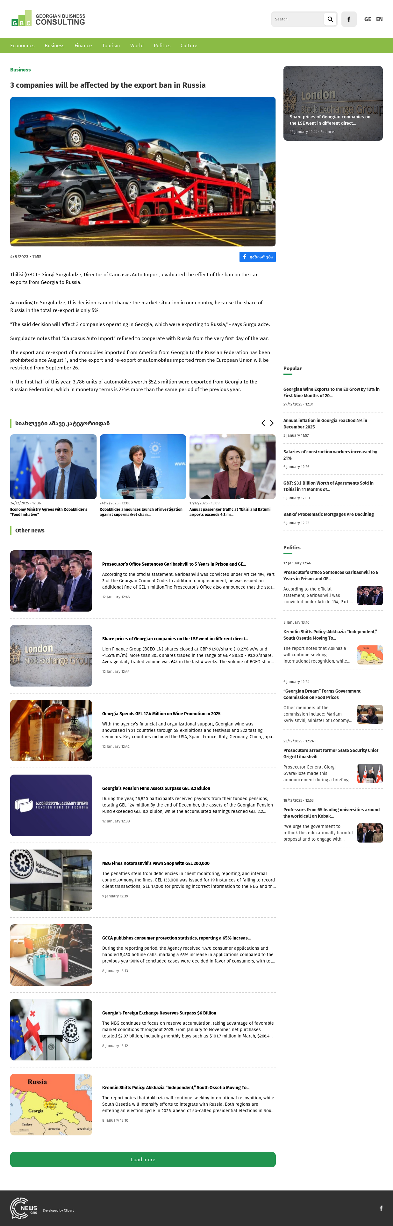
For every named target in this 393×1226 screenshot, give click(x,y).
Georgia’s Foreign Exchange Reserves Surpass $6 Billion (159, 1013)
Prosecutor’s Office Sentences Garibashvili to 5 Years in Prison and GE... (174, 564)
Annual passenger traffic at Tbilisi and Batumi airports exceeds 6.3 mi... (229, 512)
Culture (189, 45)
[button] (263, 423)
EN (379, 19)
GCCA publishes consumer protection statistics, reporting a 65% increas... (176, 938)
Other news (30, 530)
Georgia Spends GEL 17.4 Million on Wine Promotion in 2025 (161, 714)
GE (367, 19)
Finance (83, 45)
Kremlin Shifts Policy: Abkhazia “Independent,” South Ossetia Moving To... (175, 1087)
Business (54, 45)
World (137, 45)
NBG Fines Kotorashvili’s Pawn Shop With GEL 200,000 (156, 863)
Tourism (111, 45)
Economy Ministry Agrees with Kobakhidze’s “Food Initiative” (48, 512)
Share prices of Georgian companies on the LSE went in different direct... (175, 639)
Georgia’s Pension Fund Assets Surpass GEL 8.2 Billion (156, 788)
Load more (143, 1159)
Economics (22, 45)
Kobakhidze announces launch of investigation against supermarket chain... (141, 512)
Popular (292, 368)
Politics (162, 45)
